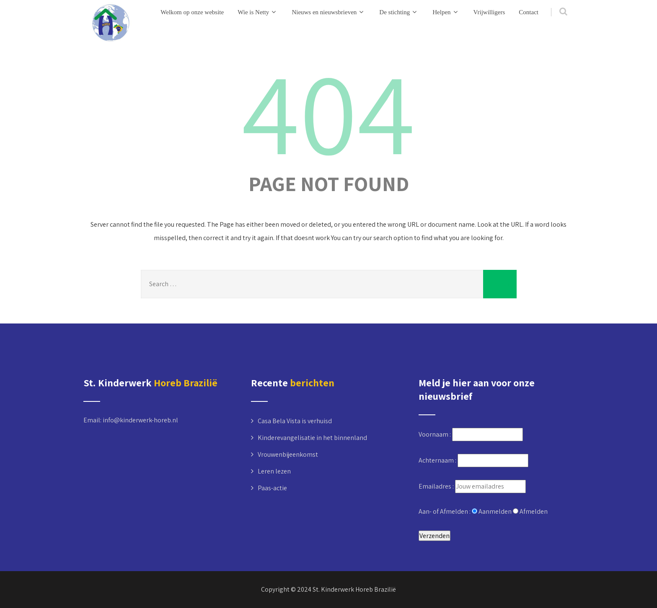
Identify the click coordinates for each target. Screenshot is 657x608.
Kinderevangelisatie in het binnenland (312, 437)
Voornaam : (435, 434)
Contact (528, 12)
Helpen (445, 12)
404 (328, 111)
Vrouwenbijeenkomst (288, 454)
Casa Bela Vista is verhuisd (295, 421)
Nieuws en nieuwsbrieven (328, 12)
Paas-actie (272, 488)
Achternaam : (438, 460)
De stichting (399, 12)
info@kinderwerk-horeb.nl (140, 420)
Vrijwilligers (489, 12)
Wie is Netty (258, 12)
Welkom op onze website (192, 12)
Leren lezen (274, 471)
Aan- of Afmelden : (445, 511)
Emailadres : (437, 486)
